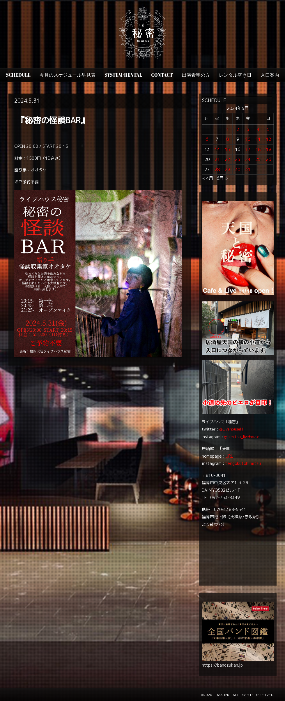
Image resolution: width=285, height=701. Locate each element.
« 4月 (207, 178)
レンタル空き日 (235, 75)
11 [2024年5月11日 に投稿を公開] (258, 139)
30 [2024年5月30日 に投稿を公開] (237, 169)
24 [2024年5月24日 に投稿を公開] (247, 159)
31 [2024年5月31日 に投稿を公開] (247, 169)
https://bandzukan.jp (222, 665)
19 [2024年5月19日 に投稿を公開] (268, 149)
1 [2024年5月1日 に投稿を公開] (227, 129)
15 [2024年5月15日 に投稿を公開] (227, 149)
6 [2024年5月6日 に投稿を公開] (207, 139)
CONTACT (162, 75)
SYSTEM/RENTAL (123, 75)
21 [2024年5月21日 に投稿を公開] (217, 159)
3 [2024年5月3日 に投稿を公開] (248, 129)
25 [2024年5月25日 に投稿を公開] (258, 159)
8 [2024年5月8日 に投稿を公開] (227, 139)
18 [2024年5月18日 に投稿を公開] (258, 149)
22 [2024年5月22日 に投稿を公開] (227, 159)
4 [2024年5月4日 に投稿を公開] (258, 129)
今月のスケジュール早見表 (67, 75)
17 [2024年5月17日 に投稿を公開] (247, 149)
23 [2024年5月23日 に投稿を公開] (237, 159)
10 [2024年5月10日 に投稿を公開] (247, 139)
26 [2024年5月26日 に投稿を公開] (268, 159)
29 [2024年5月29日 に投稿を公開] (227, 169)
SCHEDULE (18, 75)
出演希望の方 (196, 75)
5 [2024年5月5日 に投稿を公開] (268, 129)
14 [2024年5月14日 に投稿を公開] (217, 149)
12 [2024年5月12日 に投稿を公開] (268, 139)
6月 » (222, 178)
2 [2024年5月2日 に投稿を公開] (237, 129)
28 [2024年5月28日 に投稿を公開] (217, 169)
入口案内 (270, 75)
